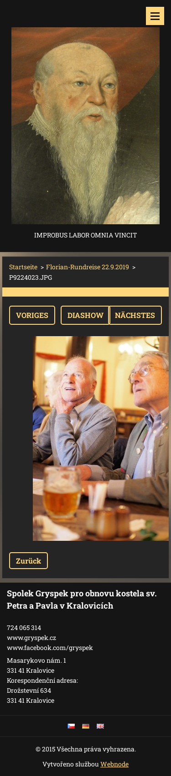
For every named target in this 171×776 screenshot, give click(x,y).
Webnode (114, 764)
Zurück (28, 560)
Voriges (32, 315)
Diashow (85, 315)
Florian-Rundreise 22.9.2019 (87, 266)
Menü (155, 16)
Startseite (23, 266)
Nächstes (135, 315)
